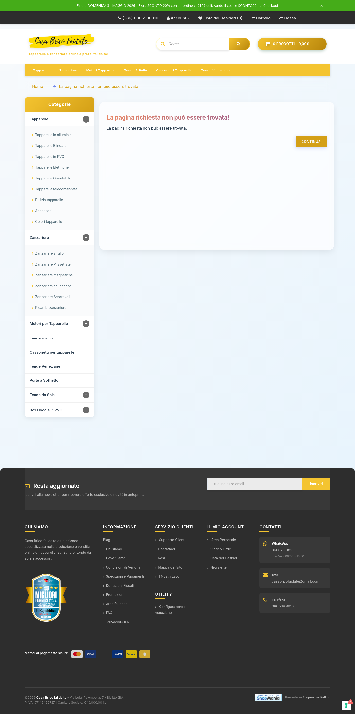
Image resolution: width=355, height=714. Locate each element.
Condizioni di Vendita (122, 567)
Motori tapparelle (101, 70)
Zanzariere (68, 70)
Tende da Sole (42, 395)
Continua (311, 142)
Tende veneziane (215, 70)
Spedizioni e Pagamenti (123, 576)
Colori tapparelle (48, 222)
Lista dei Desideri (222, 558)
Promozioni (113, 595)
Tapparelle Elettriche (52, 167)
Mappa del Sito (168, 567)
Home (37, 86)
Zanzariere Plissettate (53, 264)
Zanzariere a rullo (49, 253)
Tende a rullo (135, 70)
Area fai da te (115, 604)
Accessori (43, 211)
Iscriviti (316, 484)
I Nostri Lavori (168, 576)
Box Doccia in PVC (46, 410)
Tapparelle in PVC (49, 157)
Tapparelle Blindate (50, 146)
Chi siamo (112, 549)
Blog (106, 540)
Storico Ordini (219, 549)
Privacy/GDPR (116, 622)
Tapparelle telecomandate (56, 189)
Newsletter (217, 567)
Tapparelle (42, 70)
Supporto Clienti (170, 540)
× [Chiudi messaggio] (321, 5)
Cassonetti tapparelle (174, 70)
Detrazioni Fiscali (118, 586)
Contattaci (165, 549)
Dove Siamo (114, 558)
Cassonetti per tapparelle (52, 352)
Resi (160, 558)
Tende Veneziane (45, 366)
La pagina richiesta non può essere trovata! (99, 86)
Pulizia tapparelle (49, 200)
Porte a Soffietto (44, 380)
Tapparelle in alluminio (53, 135)
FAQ (108, 613)
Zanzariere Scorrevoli (52, 297)
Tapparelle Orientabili (52, 178)
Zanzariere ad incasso (53, 286)
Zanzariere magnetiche (54, 275)
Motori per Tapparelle (49, 323)
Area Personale (221, 540)
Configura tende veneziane (170, 610)
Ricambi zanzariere (50, 308)
